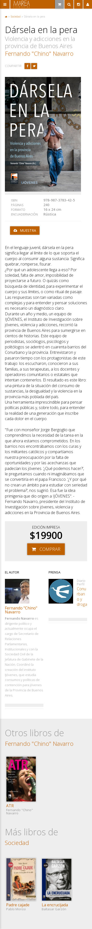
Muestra (28, 230)
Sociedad (16, 16)
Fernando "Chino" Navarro (39, 53)
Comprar (49, 549)
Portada (6, 17)
